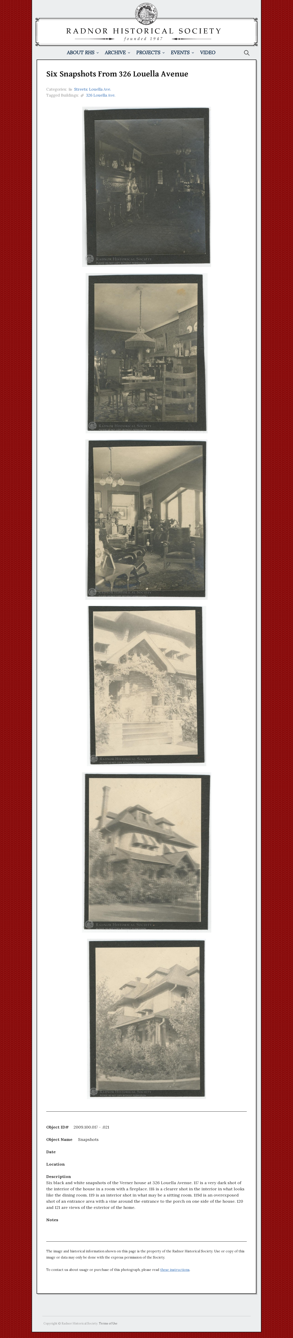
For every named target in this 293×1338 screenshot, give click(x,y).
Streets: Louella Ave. (92, 89)
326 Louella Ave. (100, 95)
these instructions (175, 1270)
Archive (115, 52)
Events (180, 52)
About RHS (80, 52)
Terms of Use (108, 1323)
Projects (148, 52)
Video (207, 52)
